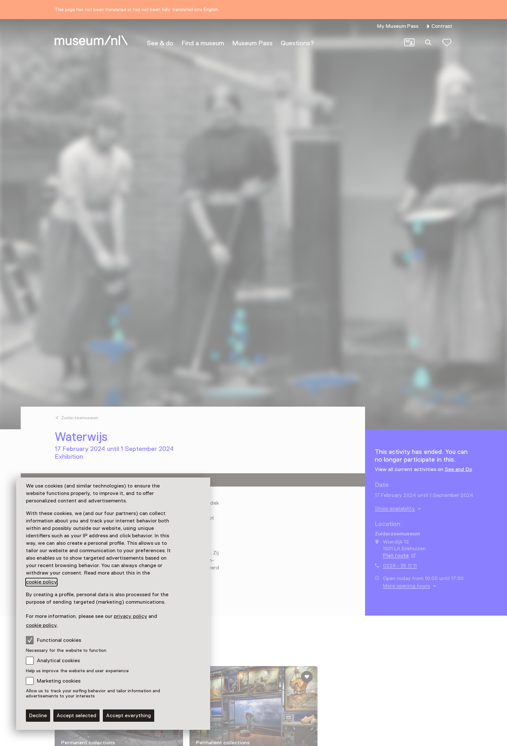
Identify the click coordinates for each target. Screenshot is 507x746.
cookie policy (41, 582)
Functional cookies (53, 640)
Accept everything (128, 716)
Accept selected (76, 716)
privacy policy (130, 616)
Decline (38, 716)
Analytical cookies (58, 661)
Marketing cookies (59, 681)
